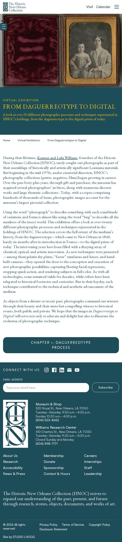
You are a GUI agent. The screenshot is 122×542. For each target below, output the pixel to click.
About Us (10, 456)
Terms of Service (73, 525)
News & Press (14, 473)
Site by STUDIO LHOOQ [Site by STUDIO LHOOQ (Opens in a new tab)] (19, 537)
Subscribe (105, 387)
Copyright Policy (99, 525)
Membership (54, 456)
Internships (93, 461)
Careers (90, 456)
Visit (89, 7)
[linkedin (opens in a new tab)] (61, 370)
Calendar (103, 7)
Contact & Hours (57, 473)
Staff (88, 468)
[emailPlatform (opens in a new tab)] (69, 370)
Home (6, 140)
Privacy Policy (48, 525)
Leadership (93, 473)
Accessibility (13, 468)
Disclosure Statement (53, 529)
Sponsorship (54, 468)
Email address (12, 379)
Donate (49, 461)
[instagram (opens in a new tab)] (46, 370)
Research (10, 461)
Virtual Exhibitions (29, 140)
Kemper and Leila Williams (57, 157)
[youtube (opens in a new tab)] (77, 370)
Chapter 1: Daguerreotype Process (61, 345)
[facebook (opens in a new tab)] (54, 370)
